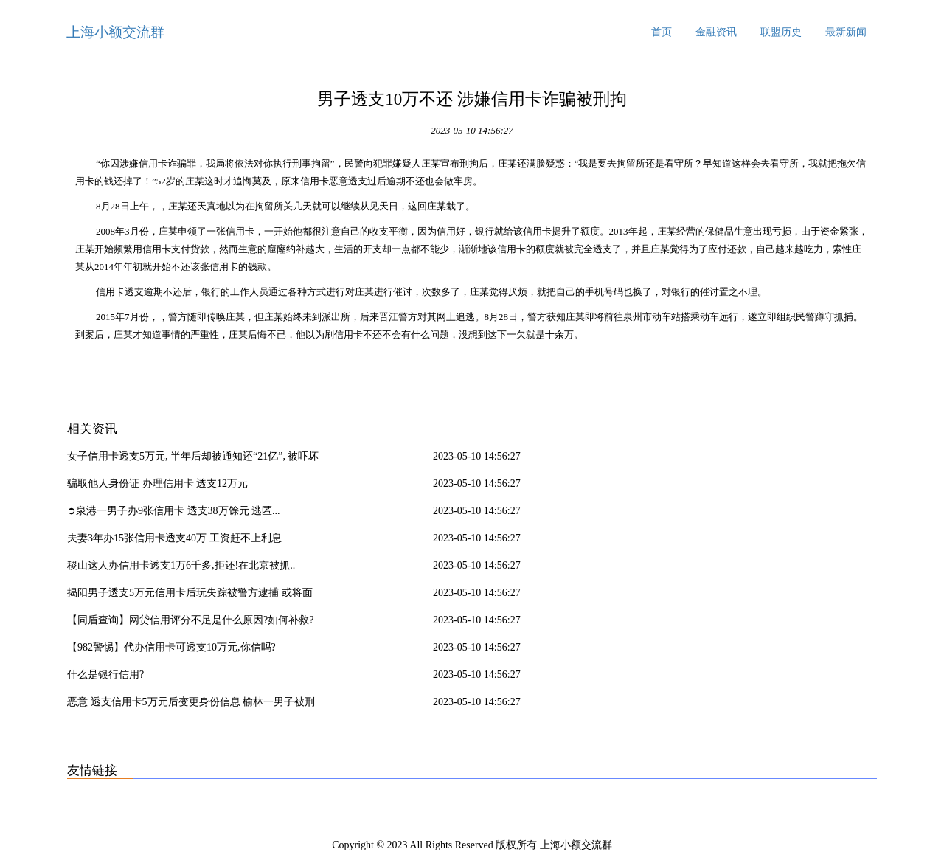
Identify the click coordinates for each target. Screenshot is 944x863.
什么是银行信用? (105, 674)
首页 (661, 32)
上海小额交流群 (115, 32)
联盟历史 (781, 32)
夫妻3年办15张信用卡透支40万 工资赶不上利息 (174, 538)
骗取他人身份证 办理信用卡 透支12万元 (157, 483)
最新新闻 (846, 32)
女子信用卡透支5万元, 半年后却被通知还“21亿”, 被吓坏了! (193, 459)
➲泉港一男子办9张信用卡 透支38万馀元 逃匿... (173, 510)
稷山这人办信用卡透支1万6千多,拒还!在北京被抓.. (181, 565)
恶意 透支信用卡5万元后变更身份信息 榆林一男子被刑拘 (191, 704)
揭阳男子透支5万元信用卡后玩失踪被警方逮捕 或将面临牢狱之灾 (190, 595)
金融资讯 (716, 32)
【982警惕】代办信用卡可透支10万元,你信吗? (171, 647)
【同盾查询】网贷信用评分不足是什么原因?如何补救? (190, 619)
